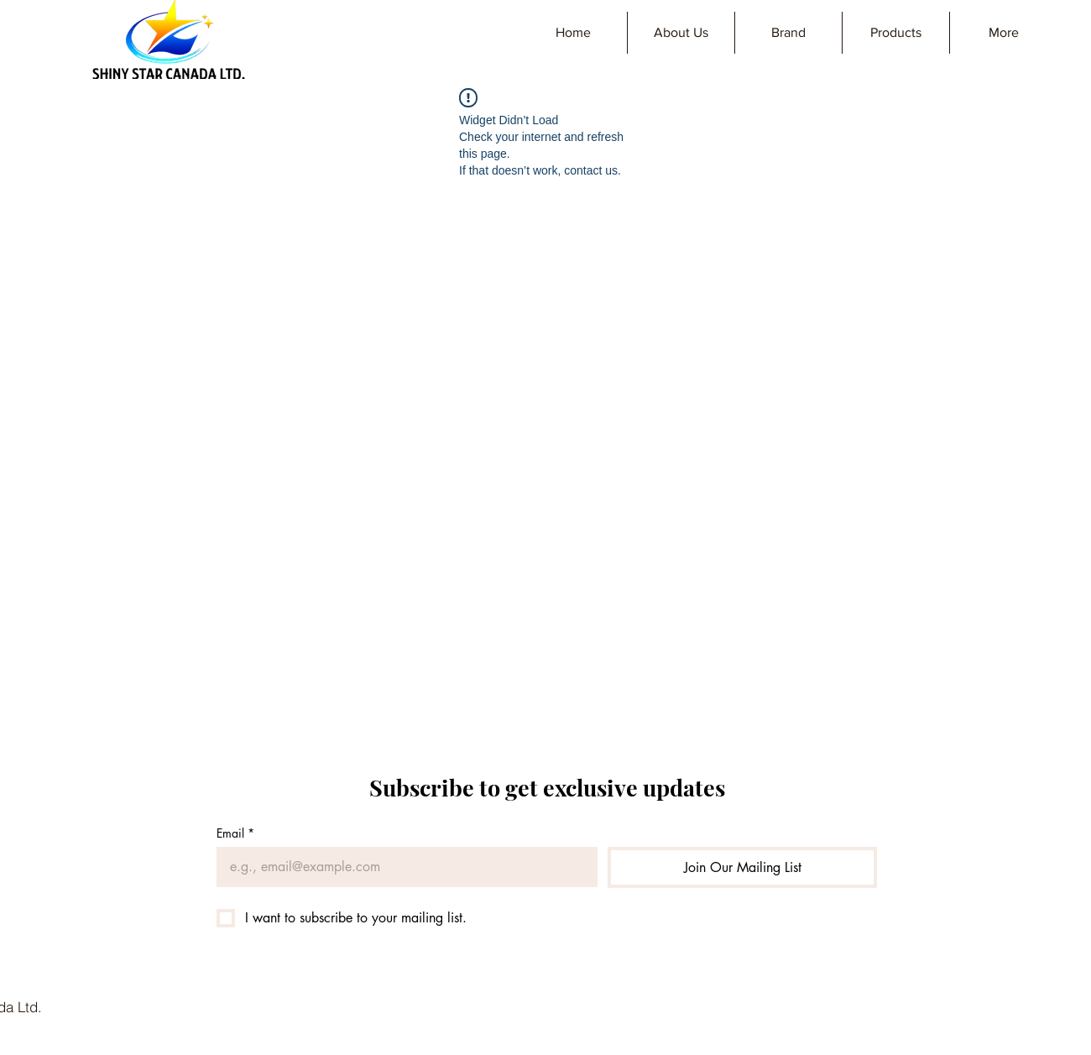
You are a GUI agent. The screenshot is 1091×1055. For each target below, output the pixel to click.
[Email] (402, 867)
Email (235, 833)
